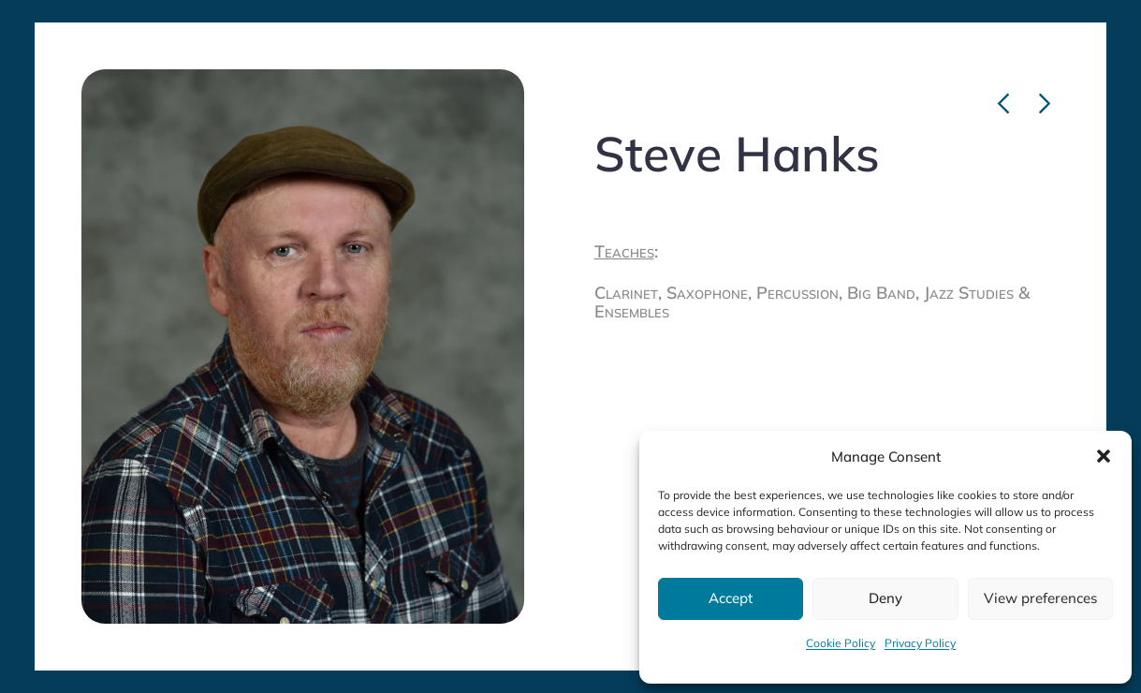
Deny (885, 598)
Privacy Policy (920, 643)
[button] (1103, 456)
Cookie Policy (840, 643)
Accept (731, 598)
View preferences (1040, 598)
